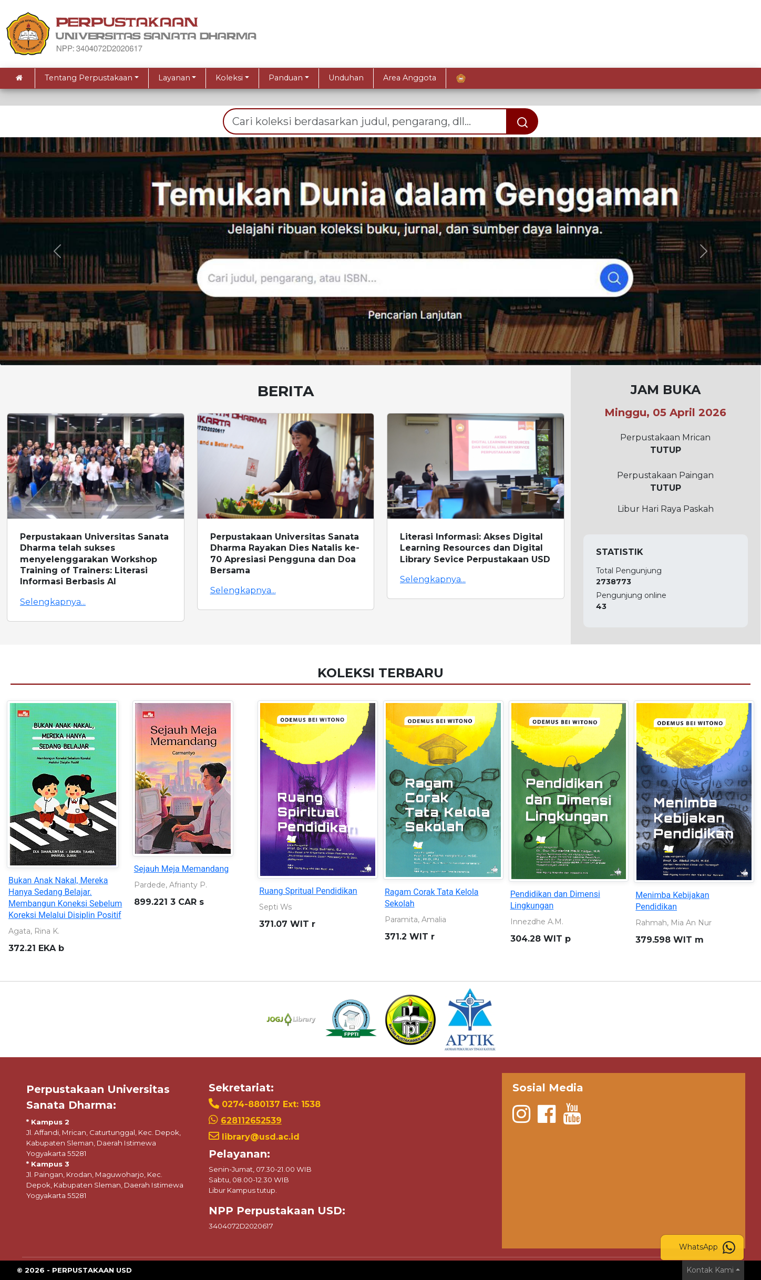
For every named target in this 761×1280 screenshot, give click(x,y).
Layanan (174, 77)
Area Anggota (409, 77)
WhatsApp (707, 1247)
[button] (57, 251)
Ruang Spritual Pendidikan (308, 891)
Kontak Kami (710, 1270)
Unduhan (346, 77)
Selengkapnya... (53, 602)
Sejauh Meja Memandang (181, 869)
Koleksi (229, 77)
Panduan (286, 77)
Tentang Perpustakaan (88, 77)
